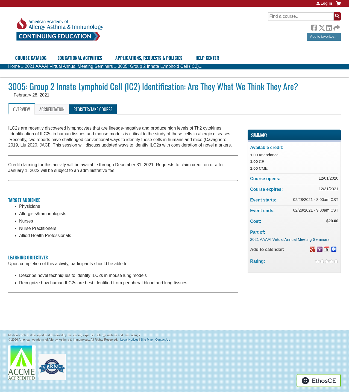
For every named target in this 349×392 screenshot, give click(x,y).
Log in (326, 3)
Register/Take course (93, 109)
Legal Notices (129, 339)
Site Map (146, 339)
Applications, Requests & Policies (149, 58)
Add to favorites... (324, 36)
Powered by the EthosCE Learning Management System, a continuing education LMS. (319, 380)
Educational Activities (79, 58)
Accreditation (51, 109)
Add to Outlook (334, 249)
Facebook (314, 27)
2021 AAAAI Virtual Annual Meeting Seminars (69, 66)
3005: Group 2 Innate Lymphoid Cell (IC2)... (160, 66)
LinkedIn (329, 27)
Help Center (207, 58)
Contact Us (162, 339)
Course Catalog (31, 58)
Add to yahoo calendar (319, 249)
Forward (336, 26)
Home (14, 66)
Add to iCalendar (327, 249)
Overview (21, 109)
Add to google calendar (312, 249)
